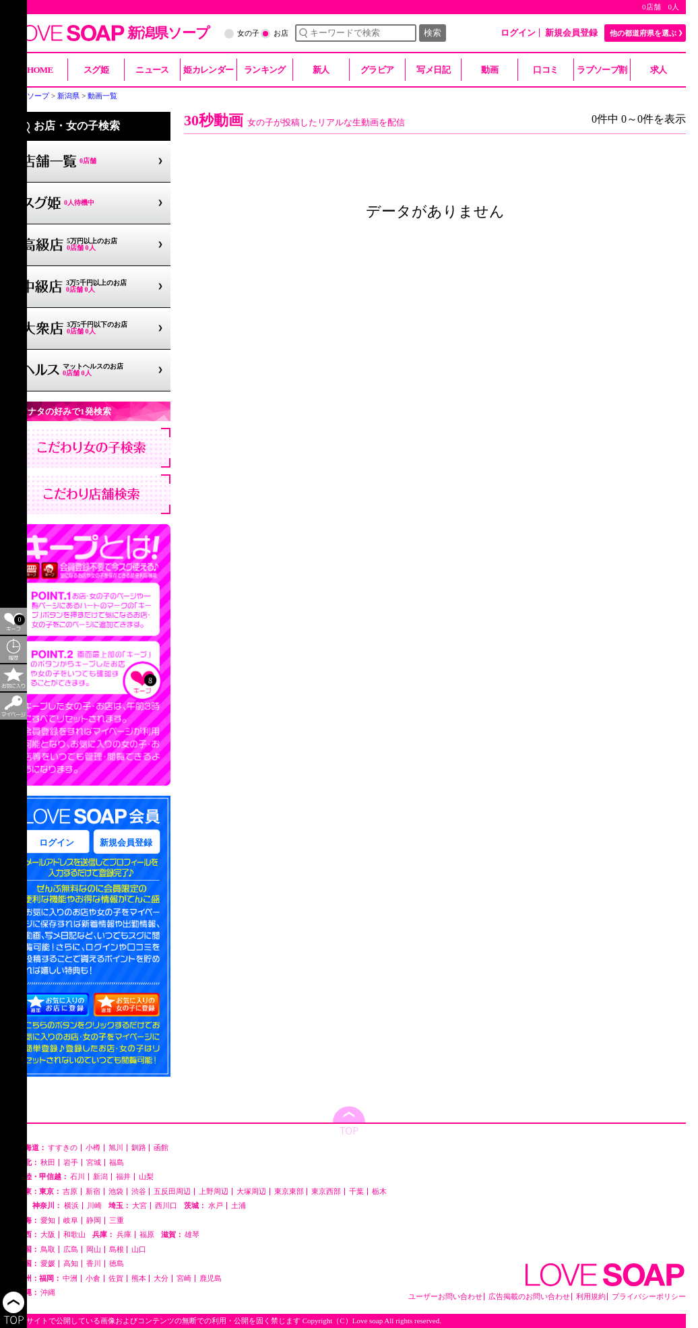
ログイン (518, 32)
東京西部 (326, 1191)
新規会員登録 (571, 32)
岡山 (93, 1249)
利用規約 (591, 1296)
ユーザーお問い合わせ (445, 1296)
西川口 (166, 1205)
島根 (116, 1249)
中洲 (70, 1278)
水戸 (215, 1205)
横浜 (71, 1205)
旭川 (115, 1147)
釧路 (138, 1147)
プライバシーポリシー (649, 1296)
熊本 (138, 1278)
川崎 (94, 1205)
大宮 (139, 1205)
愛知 (47, 1220)
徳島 (116, 1263)
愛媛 (47, 1263)
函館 (161, 1147)
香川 (93, 1263)
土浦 (238, 1205)
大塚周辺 (251, 1191)
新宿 (93, 1191)
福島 (116, 1162)
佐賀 (115, 1278)
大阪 (47, 1234)
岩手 (70, 1162)
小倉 (93, 1278)
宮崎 (184, 1278)
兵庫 (124, 1234)
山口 (138, 1249)
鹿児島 (210, 1278)
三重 (116, 1220)
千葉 (356, 1191)
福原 (146, 1234)
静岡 (93, 1220)
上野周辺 (213, 1191)
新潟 (100, 1176)
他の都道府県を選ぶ (643, 33)
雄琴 (192, 1234)
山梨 (146, 1176)
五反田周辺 (172, 1191)
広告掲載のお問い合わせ (529, 1296)
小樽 (93, 1147)
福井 (123, 1176)
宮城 (93, 1162)
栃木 (379, 1191)
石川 (77, 1176)
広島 (70, 1249)
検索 (432, 33)
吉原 (70, 1191)
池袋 (115, 1191)
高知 (70, 1263)
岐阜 (70, 1220)
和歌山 (74, 1234)
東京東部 (289, 1191)
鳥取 (47, 1249)
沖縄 (47, 1292)
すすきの (62, 1147)
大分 (161, 1278)
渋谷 (138, 1191)
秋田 (47, 1162)
